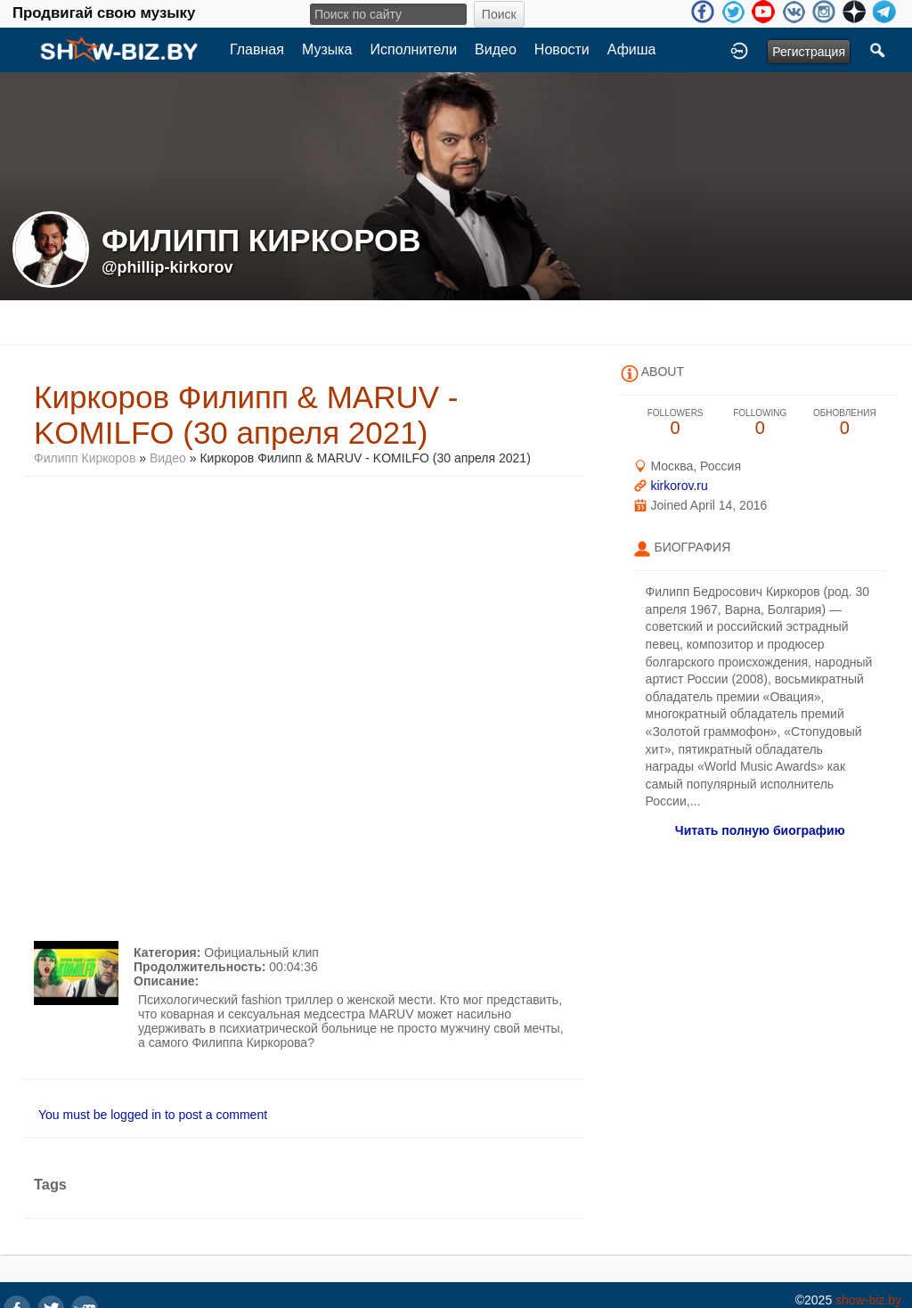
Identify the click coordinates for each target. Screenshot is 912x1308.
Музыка (327, 49)
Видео (496, 49)
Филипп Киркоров (84, 458)
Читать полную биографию (760, 830)
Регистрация (808, 52)
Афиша (631, 49)
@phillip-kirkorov (167, 267)
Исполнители (414, 49)
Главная (257, 49)
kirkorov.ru (678, 485)
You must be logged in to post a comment (152, 1115)
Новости (562, 49)
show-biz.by (868, 1300)
